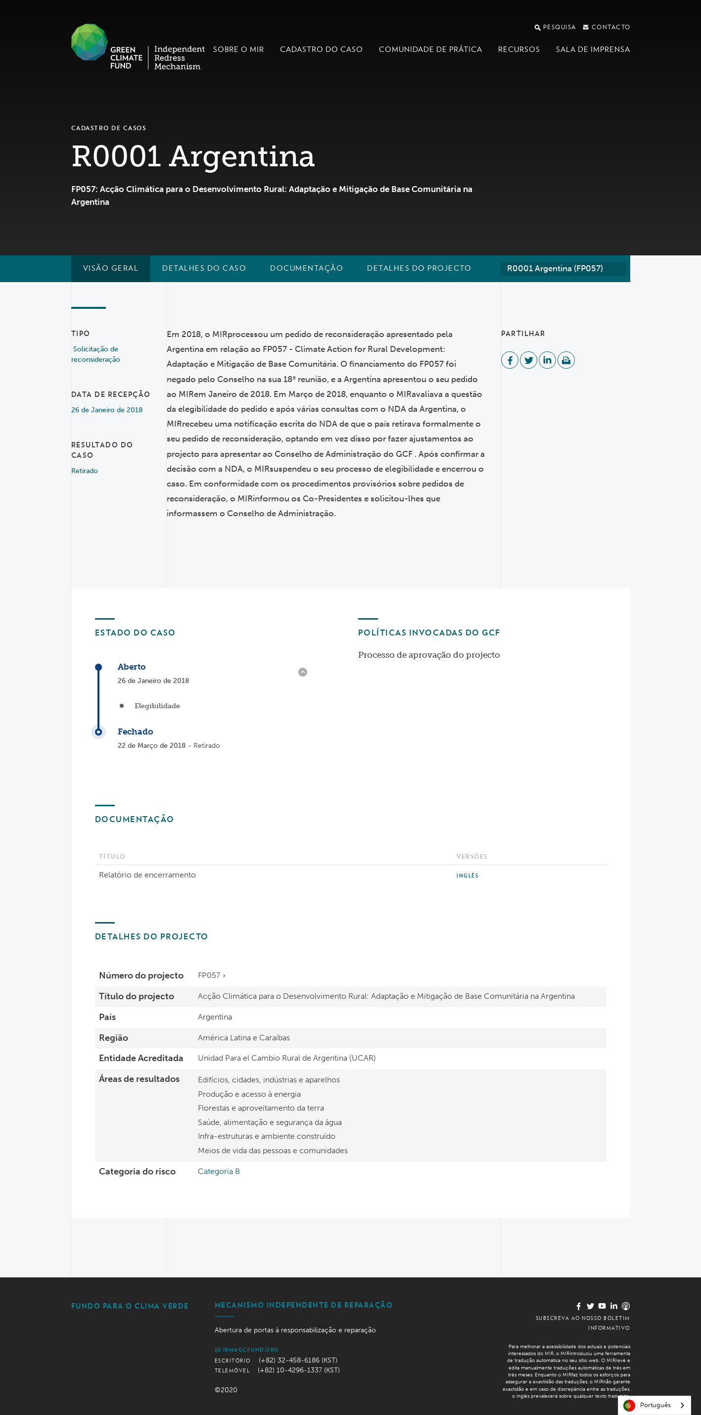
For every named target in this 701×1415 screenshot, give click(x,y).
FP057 (209, 975)
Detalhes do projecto (419, 268)
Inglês (467, 875)
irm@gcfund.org (247, 1350)
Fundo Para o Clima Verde (130, 1306)
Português (647, 1406)
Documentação (306, 268)
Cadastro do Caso (321, 49)
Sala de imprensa (593, 49)
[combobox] (563, 269)
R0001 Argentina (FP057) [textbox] (555, 268)
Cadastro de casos (108, 128)
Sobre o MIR (238, 49)
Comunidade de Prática (430, 49)
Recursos (519, 49)
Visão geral (111, 268)
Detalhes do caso (204, 268)
